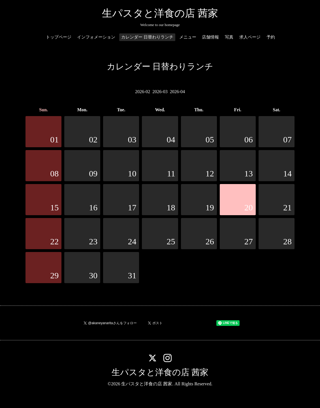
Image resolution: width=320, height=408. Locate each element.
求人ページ (250, 37)
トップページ (58, 37)
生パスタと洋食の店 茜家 (160, 13)
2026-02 (142, 91)
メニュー (187, 37)
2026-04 (177, 91)
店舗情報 (210, 37)
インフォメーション (96, 37)
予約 (270, 37)
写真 (229, 37)
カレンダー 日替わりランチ (147, 37)
